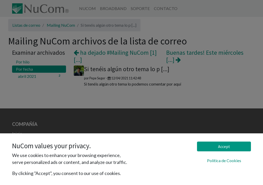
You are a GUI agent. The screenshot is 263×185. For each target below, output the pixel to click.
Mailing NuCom (61, 25)
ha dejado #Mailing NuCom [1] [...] (115, 56)
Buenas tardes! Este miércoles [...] (204, 56)
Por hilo (23, 61)
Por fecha (24, 69)
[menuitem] (87, 8)
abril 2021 (40, 76)
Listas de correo (26, 25)
